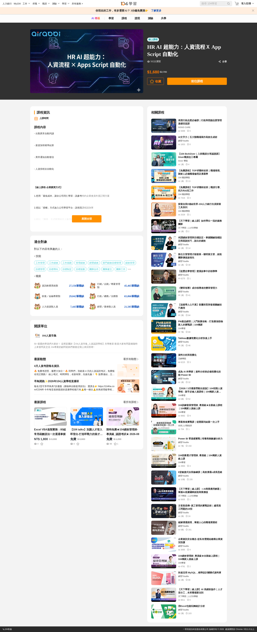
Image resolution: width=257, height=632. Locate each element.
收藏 (158, 81)
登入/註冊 (246, 3)
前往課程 (197, 81)
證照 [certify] (137, 18)
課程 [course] (124, 18)
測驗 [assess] (150, 18)
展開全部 (86, 218)
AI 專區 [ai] (95, 18)
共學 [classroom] (163, 18)
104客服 (7, 629)
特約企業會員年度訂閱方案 (95, 196)
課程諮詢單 (88, 207)
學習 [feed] (111, 18)
